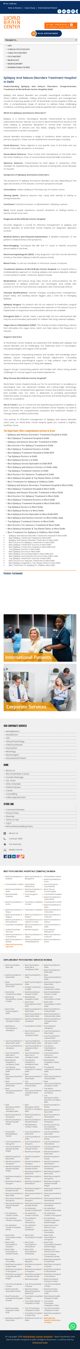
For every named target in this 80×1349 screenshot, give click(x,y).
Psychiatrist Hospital (52, 894)
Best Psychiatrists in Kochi (14, 903)
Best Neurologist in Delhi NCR (33, 1172)
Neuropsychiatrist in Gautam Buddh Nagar (14, 1205)
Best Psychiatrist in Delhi (52, 966)
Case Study (29, 8)
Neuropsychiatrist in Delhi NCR (52, 1189)
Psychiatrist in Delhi (33, 1026)
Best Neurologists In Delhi (52, 1314)
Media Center (16, 849)
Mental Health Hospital (11, 895)
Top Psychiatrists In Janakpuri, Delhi (52, 1042)
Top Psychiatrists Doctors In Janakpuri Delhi (51, 1055)
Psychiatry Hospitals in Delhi (33, 1297)
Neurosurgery (15, 63)
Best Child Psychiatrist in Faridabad (31, 1251)
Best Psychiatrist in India (33, 976)
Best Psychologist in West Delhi (52, 983)
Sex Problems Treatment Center (52, 1255)
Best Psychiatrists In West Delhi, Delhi (33, 1015)
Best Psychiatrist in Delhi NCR (52, 971)
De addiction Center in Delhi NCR (33, 1209)
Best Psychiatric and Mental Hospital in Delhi (14, 1298)
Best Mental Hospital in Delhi (32, 998)
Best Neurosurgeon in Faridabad (52, 1275)
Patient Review (13, 787)
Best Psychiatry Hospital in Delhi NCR (12, 1310)
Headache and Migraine (31, 1260)
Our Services (15, 844)
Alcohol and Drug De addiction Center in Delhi (51, 1126)
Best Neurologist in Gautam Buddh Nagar (52, 1183)
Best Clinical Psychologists (50, 890)
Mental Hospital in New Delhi (13, 1157)
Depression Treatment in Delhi (52, 988)
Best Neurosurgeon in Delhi (33, 1265)
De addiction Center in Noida (31, 1214)
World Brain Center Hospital (37, 1336)
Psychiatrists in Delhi (14, 884)
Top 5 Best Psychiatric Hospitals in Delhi (51, 1303)
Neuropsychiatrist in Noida (52, 1194)
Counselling (11, 793)
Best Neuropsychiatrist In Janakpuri (14, 1090)
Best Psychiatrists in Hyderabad (52, 898)
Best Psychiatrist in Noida (52, 1106)
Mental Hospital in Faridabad (51, 1167)
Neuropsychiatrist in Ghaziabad (52, 1199)
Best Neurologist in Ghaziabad (33, 1182)
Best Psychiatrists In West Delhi (33, 1010)
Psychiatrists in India (52, 902)
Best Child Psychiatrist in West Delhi (52, 1004)
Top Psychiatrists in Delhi (52, 925)
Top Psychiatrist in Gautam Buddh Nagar (13, 1148)
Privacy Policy (12, 812)
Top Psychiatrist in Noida (52, 1137)
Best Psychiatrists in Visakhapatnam (33, 940)
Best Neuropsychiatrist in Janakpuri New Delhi (33, 1091)
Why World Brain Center (17, 773)
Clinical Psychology (19, 49)
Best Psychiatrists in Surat (52, 940)
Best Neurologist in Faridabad (33, 1189)
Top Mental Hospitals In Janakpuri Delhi (31, 1062)
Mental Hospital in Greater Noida (32, 1167)
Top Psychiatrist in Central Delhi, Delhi (33, 1042)
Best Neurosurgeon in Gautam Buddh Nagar (14, 1276)
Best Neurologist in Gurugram (52, 1177)
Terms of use (12, 819)
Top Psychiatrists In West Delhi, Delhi (14, 1042)
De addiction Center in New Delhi (52, 1209)
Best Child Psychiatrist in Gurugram (50, 1237)
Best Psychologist (32, 1151)
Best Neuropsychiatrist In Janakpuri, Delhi (52, 1083)
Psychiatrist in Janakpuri (50, 1027)
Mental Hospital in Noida (51, 1157)
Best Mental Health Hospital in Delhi (52, 1297)
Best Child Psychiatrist (49, 1231)
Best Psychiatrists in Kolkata (14, 877)
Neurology (13, 60)
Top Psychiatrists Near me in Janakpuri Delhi (32, 1055)
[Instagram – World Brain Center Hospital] (73, 11)
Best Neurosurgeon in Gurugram (14, 1270)
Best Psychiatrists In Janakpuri (33, 1020)
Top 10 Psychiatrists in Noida (33, 1285)
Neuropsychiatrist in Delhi (33, 1194)
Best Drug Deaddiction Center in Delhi (14, 999)
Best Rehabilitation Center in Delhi (52, 993)
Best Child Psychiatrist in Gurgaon (11, 1244)
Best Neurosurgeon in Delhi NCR (52, 1260)
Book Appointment (45, 33)
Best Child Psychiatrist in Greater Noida (12, 1251)
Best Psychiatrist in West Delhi (13, 976)
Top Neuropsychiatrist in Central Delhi (52, 1076)
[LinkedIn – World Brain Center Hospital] (69, 11)
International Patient (47, 8)
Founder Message (14, 777)
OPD (10, 45)
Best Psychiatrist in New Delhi (52, 1111)
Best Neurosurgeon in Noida (52, 1265)
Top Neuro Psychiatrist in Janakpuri (50, 1048)
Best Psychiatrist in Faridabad (52, 1120)
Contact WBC (16, 838)
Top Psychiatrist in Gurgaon (32, 1142)
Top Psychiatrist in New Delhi (52, 1132)
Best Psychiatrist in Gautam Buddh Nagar (13, 1121)
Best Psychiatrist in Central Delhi (52, 1010)
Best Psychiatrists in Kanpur (33, 915)
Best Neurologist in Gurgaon (14, 1182)
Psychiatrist (14, 56)
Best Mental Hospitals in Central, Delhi (33, 1069)
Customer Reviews (15, 809)
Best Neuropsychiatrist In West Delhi (14, 984)
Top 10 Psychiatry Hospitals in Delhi (32, 1309)
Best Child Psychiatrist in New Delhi (14, 1237)
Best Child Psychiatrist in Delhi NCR (33, 1004)
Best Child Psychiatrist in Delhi (52, 998)
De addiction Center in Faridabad (30, 1227)
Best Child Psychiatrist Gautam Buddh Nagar (52, 1244)
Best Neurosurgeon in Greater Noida (33, 1275)
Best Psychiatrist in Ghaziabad (52, 1115)
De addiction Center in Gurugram (52, 1214)
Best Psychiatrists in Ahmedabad (14, 920)
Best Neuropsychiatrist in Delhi (52, 977)
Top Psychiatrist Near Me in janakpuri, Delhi (12, 1055)
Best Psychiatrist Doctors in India (51, 1280)
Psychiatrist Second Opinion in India (33, 920)
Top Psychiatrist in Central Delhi (52, 1037)
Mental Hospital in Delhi (32, 1157)
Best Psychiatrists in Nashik (14, 940)
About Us (10, 770)
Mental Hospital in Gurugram (13, 1162)
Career (9, 790)
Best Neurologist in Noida (33, 1177)
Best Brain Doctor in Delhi (33, 1319)
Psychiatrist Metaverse (30, 885)
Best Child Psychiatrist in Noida (33, 1236)
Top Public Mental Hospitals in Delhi (32, 1302)
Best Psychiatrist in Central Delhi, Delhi (52, 1015)
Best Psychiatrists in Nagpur (14, 915)
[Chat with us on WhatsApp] (73, 1326)
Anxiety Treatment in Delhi (33, 988)
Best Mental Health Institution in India (52, 1320)
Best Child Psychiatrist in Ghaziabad (31, 1244)
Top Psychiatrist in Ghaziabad (52, 1142)
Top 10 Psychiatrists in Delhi (52, 1285)
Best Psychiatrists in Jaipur (33, 935)
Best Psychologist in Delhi (33, 983)
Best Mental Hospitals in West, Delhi (51, 1062)
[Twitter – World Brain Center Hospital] (64, 11)
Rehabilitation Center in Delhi (31, 1125)
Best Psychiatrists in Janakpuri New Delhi (52, 1021)
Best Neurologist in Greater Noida (14, 1189)
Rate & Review (14, 8)
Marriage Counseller (10, 1260)
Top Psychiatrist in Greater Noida (32, 1147)
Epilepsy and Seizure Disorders (52, 1250)
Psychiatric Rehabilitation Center (11, 1133)
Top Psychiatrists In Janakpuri (14, 1047)
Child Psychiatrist (17, 52)
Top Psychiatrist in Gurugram (13, 1142)
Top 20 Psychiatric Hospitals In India (52, 1309)
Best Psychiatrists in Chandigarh (33, 890)
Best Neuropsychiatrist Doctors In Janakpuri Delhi (33, 1108)
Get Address (11, 3)
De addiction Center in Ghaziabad (30, 1220)
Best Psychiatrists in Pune (52, 880)
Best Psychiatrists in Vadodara (52, 910)
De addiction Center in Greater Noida (13, 1227)
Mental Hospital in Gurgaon (32, 1162)
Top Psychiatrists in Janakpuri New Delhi (33, 1048)
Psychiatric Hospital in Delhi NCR (33, 1314)
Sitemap (10, 816)
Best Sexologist (31, 1279)
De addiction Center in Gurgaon (14, 1219)
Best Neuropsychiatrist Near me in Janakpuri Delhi (13, 1108)
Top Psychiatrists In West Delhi (52, 1032)
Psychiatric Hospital (33, 909)
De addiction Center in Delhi (12, 1214)
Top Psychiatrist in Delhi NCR (32, 1132)
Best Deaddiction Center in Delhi (32, 993)
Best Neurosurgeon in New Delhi (14, 1265)
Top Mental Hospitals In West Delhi (13, 1069)
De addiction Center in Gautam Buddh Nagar (52, 1220)
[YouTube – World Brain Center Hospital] (78, 11)
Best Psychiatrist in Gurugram (13, 1115)
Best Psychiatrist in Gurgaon (33, 1115)
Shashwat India (40, 1342)
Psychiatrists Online (52, 876)
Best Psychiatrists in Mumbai (33, 925)
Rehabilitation (12, 731)
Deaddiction (12, 734)
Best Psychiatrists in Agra (52, 906)
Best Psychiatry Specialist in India (13, 1290)
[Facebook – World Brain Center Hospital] (59, 11)
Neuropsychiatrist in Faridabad (52, 1204)
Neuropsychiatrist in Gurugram (14, 1199)
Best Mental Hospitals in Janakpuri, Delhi (12, 1062)
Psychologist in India (31, 895)
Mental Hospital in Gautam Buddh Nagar (13, 1168)
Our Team (11, 780)
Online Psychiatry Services (13, 930)
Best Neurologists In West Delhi (14, 1319)
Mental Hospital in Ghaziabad (51, 1162)
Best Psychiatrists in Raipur (14, 910)
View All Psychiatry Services (14, 945)
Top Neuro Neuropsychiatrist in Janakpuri (52, 1090)
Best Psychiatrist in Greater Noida (33, 1120)
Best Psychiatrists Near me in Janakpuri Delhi (32, 1033)
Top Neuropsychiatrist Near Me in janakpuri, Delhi (52, 1098)
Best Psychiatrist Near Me (12, 966)
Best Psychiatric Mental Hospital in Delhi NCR (32, 1291)
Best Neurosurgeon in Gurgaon (33, 1270)
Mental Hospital (31, 929)
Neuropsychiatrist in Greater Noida (33, 1204)
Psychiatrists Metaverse (49, 930)
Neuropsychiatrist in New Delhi (14, 1194)
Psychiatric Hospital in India (33, 903)
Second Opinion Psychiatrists (51, 885)
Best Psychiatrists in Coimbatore (14, 935)
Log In (8, 823)
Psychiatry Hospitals (14, 924)
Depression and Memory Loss (51, 1226)
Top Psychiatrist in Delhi (32, 1137)
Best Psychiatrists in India (14, 890)
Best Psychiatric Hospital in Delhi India (51, 1291)
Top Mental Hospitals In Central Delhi (52, 1069)
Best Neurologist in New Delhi (52, 1172)
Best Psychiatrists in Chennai (52, 915)
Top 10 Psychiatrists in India (14, 1285)
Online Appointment (72, 32)
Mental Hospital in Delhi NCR (51, 1152)
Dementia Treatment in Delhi (13, 993)
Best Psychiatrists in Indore (52, 920)
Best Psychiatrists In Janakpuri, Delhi (14, 1020)
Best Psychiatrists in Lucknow (52, 935)
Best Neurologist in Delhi (14, 1177)
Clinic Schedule (13, 783)
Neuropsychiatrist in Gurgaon (33, 1199)
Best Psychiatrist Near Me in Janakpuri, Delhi (32, 967)
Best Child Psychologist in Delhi (12, 1011)
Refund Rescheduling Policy (19, 826)
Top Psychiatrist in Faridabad (52, 1147)
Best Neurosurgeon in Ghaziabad (52, 1270)
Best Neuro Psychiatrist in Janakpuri (11, 1028)
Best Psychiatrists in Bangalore (33, 877)
